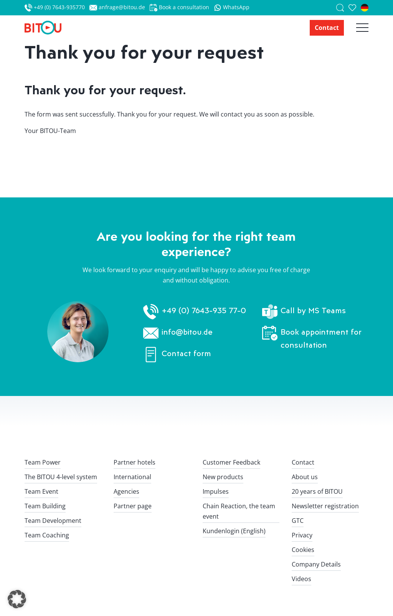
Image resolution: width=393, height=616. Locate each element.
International (132, 477)
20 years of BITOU (317, 491)
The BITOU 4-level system (61, 477)
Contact (327, 27)
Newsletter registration (325, 506)
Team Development (53, 520)
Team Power (43, 462)
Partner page (133, 506)
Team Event (41, 491)
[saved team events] (354, 7)
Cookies (303, 549)
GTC (298, 520)
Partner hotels (134, 462)
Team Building (45, 506)
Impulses (216, 491)
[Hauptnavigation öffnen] (356, 27)
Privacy (302, 535)
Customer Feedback (231, 462)
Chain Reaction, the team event (239, 511)
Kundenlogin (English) (234, 531)
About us (305, 477)
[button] (17, 599)
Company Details (316, 564)
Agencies (126, 491)
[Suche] (342, 7)
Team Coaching (47, 535)
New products (223, 477)
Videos (301, 579)
